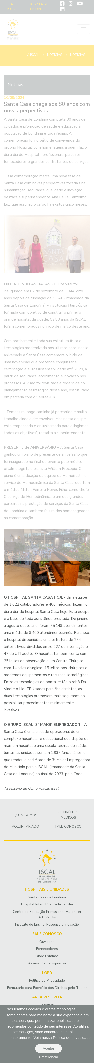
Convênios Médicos (68, 815)
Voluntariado (25, 826)
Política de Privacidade (47, 980)
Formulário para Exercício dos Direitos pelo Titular (47, 987)
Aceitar (48, 1048)
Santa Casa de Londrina (47, 897)
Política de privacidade (72, 1037)
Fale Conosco (68, 826)
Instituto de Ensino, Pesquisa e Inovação (47, 924)
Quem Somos (25, 815)
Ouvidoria (47, 941)
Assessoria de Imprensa (47, 963)
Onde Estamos (47, 956)
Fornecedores (47, 948)
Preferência (48, 1057)
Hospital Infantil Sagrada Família (47, 904)
